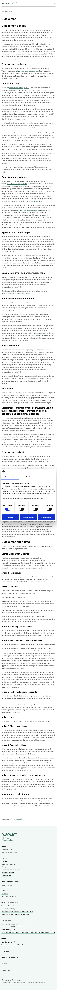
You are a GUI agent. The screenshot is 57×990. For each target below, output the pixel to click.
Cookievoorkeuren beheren (36, 982)
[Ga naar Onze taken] (5, 861)
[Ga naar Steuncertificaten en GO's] (9, 896)
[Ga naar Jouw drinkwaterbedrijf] (8, 942)
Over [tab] (47, 477)
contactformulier (36, 201)
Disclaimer (15, 982)
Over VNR (5, 858)
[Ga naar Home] (3, 12)
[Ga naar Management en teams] (8, 864)
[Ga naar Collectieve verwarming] (8, 909)
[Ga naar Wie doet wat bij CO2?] (8, 929)
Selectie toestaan (28, 517)
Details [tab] (28, 477)
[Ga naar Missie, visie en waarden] (9, 867)
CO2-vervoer (6, 921)
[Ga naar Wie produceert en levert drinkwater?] (12, 945)
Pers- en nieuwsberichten (11, 957)
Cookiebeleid (6, 982)
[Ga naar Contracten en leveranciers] (10, 888)
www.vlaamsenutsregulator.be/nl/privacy (17, 293)
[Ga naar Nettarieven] (5, 890)
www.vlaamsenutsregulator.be (28, 71)
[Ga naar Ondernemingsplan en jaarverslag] (12, 870)
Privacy (22, 982)
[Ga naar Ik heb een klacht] (7, 875)
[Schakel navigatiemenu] (54, 3)
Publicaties (6, 970)
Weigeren (11, 517)
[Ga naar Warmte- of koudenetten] (9, 906)
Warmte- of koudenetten (11, 902)
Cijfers (4, 964)
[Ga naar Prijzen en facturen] (7, 885)
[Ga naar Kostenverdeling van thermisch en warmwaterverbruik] (17, 911)
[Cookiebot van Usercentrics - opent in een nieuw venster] (46, 471)
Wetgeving (5, 951)
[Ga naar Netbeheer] (5, 893)
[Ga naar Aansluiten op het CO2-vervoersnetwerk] (13, 927)
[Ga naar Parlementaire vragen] (8, 872)
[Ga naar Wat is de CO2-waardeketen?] (10, 924)
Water (4, 939)
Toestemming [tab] (10, 477)
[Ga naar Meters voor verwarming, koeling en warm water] (16, 914)
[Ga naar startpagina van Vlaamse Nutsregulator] (11, 3)
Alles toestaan (46, 517)
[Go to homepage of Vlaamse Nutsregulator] (28, 837)
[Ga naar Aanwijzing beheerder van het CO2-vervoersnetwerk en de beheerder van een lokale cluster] (28, 932)
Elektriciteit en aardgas (11, 882)
